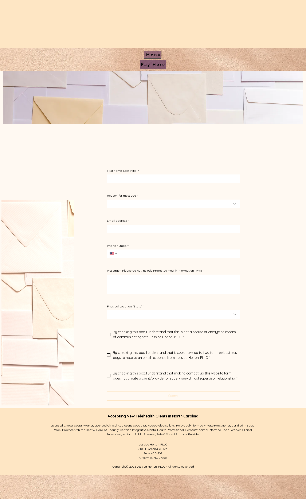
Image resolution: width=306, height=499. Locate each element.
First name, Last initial (123, 171)
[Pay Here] (153, 64)
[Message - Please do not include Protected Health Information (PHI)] (173, 284)
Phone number (118, 246)
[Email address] (172, 229)
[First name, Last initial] (172, 178)
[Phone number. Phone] (177, 254)
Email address (118, 221)
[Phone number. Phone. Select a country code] (114, 253)
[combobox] (173, 204)
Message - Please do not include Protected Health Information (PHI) (155, 271)
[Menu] (152, 55)
